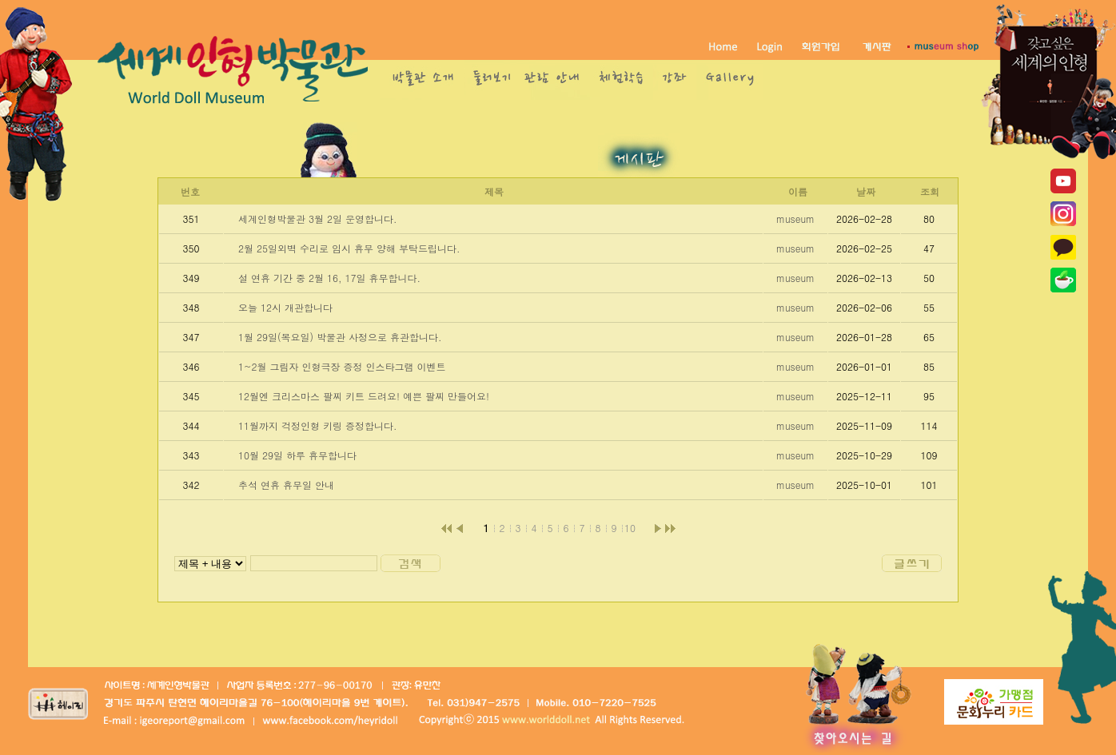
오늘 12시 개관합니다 (285, 307)
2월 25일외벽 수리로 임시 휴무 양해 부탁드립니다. (349, 248)
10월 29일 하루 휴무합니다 (297, 455)
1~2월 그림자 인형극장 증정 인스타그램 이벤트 (342, 366)
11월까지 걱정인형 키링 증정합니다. (317, 425)
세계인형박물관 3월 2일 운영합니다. (317, 218)
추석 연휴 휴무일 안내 (286, 484)
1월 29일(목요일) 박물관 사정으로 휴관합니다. (340, 337)
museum (795, 218)
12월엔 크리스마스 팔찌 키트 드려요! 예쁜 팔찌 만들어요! (363, 396)
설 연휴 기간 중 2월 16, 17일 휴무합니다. (329, 277)
